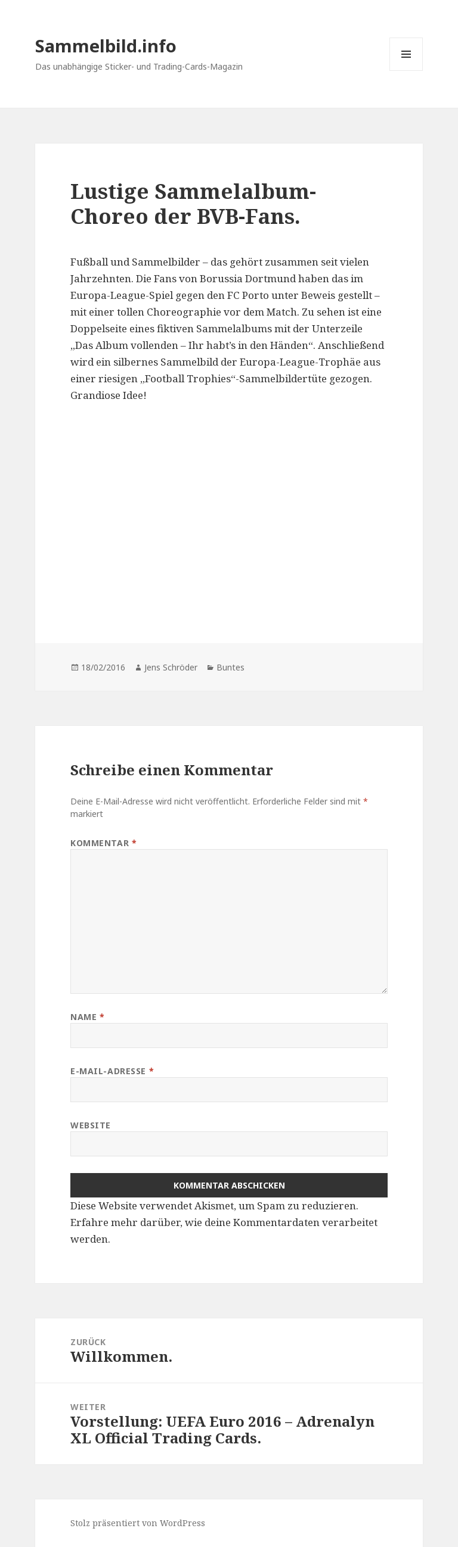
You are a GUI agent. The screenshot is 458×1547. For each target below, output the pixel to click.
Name (87, 1016)
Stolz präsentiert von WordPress (137, 1523)
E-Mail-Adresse (112, 1071)
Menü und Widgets (406, 70)
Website (90, 1125)
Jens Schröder (170, 667)
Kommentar (103, 843)
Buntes (230, 667)
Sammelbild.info (106, 45)
